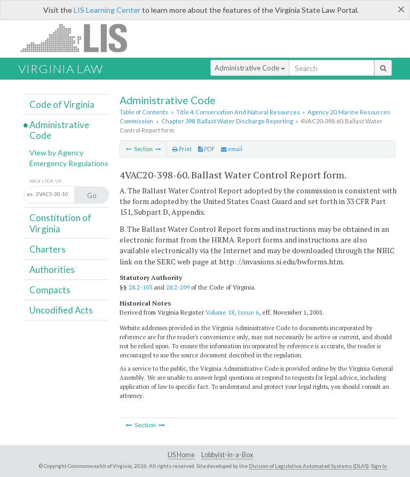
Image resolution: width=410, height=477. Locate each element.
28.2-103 (140, 287)
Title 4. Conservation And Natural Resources (238, 111)
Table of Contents (144, 111)
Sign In (379, 466)
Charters (47, 249)
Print (182, 149)
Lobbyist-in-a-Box (227, 455)
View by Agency (56, 152)
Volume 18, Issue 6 (232, 312)
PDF (206, 149)
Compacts (49, 289)
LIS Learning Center (107, 9)
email (231, 149)
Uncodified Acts (61, 310)
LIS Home (181, 455)
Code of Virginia (61, 104)
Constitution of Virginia (60, 223)
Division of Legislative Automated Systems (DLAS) (309, 466)
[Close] (401, 9)
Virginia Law (60, 68)
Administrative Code (250, 68)
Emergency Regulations (68, 163)
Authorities (52, 269)
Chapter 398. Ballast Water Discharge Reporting (227, 121)
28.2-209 (178, 287)
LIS (79, 37)
